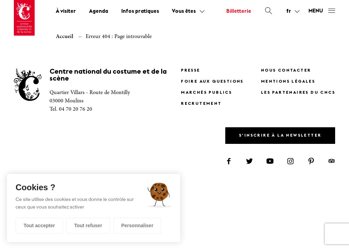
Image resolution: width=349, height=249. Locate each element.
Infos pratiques (140, 11)
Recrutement (201, 104)
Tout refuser (88, 225)
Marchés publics (206, 93)
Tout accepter (39, 225)
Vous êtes (184, 11)
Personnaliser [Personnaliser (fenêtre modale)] (137, 225)
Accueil (64, 36)
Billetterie (238, 11)
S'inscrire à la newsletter (280, 135)
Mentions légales (288, 82)
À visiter (66, 11)
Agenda (98, 11)
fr (288, 11)
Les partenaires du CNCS (298, 93)
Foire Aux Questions (212, 82)
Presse (190, 70)
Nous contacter (286, 70)
